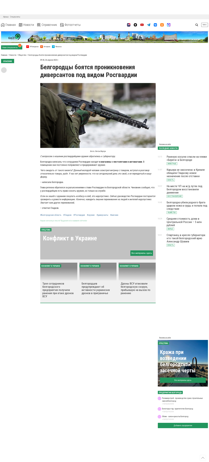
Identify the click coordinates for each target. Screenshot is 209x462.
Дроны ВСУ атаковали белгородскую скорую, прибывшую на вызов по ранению (135, 288)
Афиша (6, 17)
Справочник (47, 25)
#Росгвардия (79, 215)
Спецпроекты (15, 17)
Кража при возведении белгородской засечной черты (178, 361)
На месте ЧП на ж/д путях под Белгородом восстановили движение (184, 189)
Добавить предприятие (183, 425)
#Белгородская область (50, 215)
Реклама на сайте (165, 144)
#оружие (91, 215)
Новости (26, 25)
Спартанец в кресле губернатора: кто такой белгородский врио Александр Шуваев (186, 238)
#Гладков (67, 215)
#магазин (114, 215)
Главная (8, 25)
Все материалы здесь (141, 253)
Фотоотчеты (70, 25)
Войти (204, 25)
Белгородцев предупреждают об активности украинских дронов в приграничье (96, 288)
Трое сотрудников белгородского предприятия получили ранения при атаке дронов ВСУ (58, 290)
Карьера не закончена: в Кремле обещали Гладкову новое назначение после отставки (186, 173)
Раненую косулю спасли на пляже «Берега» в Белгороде (187, 158)
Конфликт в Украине (70, 238)
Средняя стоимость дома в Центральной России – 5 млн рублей (184, 222)
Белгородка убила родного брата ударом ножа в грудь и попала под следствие (187, 205)
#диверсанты (102, 215)
